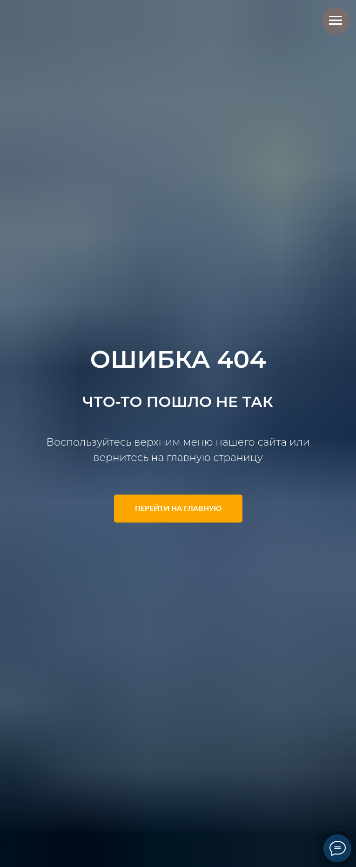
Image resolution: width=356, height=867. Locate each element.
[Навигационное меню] (335, 20)
